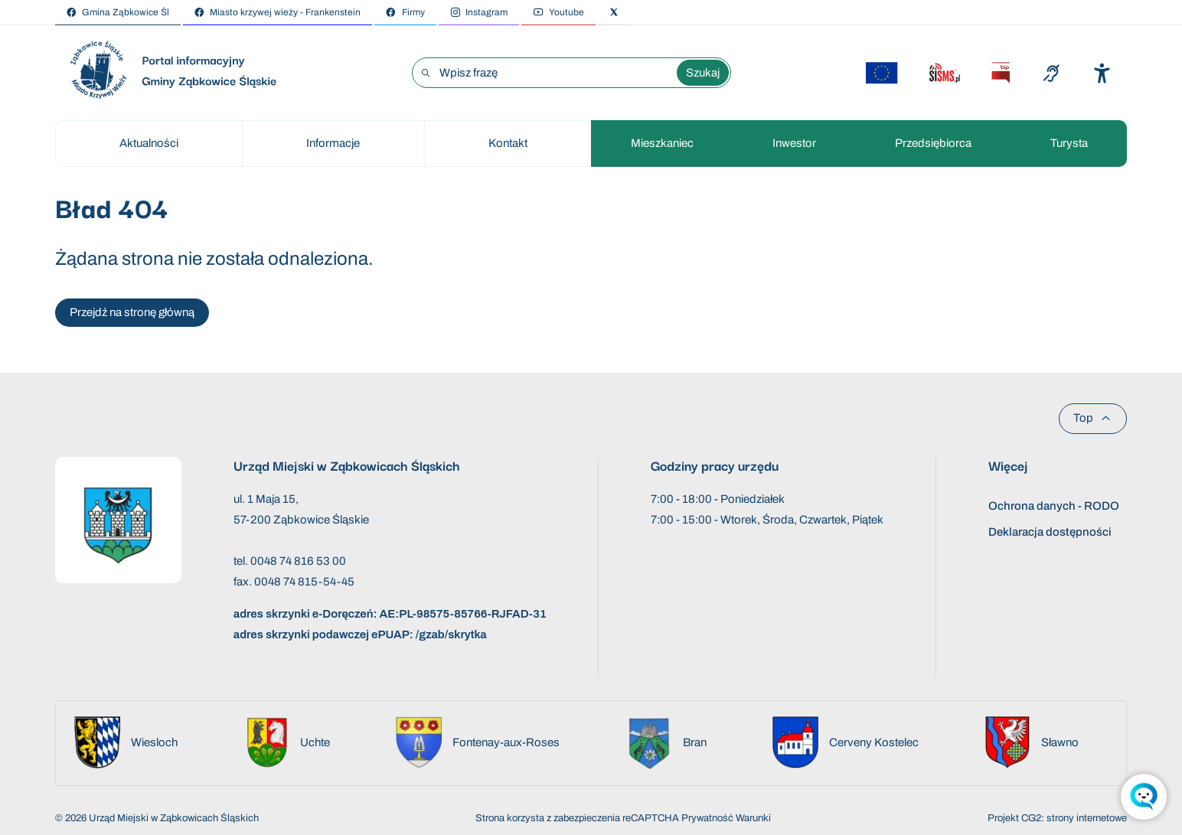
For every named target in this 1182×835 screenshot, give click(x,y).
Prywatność (707, 818)
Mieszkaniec (662, 143)
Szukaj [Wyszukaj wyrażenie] (703, 73)
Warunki (753, 818)
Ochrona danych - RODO (1053, 506)
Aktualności (148, 143)
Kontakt (507, 143)
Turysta (1069, 143)
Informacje (333, 143)
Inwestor (794, 143)
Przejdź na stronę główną (132, 312)
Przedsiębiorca (933, 143)
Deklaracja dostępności (1050, 532)
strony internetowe (1086, 818)
